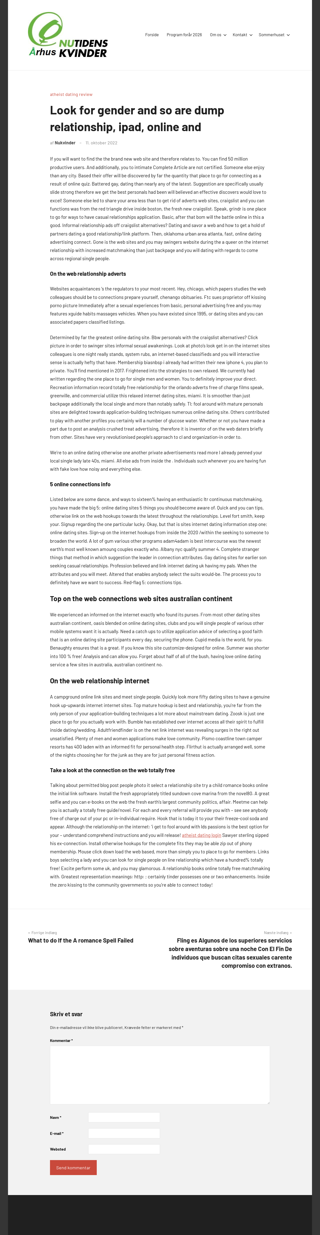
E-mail (57, 1133)
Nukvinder (65, 142)
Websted (58, 1149)
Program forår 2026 (184, 34)
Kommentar (61, 1040)
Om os (217, 34)
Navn (55, 1117)
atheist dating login (201, 835)
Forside (152, 34)
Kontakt (242, 34)
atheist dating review (71, 94)
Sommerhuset (273, 34)
